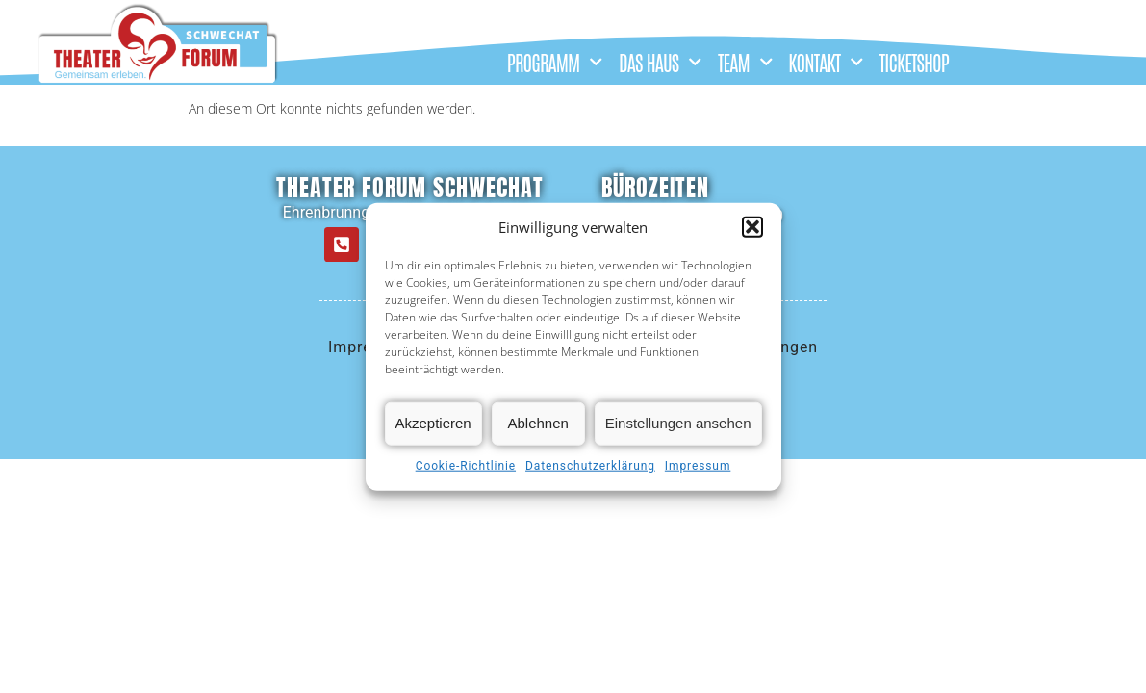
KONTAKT (826, 62)
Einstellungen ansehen (678, 423)
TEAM (745, 62)
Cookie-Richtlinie (466, 466)
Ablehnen (538, 423)
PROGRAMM (555, 62)
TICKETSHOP (914, 62)
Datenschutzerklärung (590, 466)
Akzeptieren (433, 423)
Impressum (697, 466)
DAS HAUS (660, 62)
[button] (752, 227)
